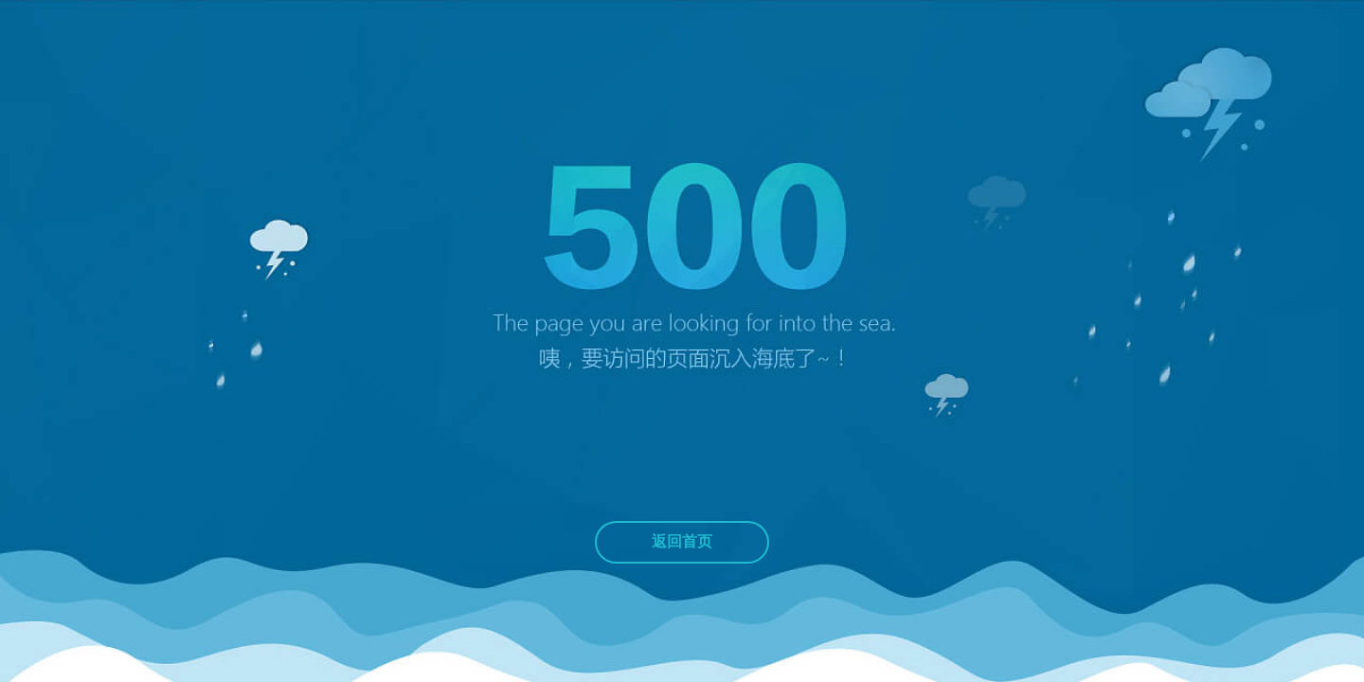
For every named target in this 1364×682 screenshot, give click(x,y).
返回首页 (682, 541)
